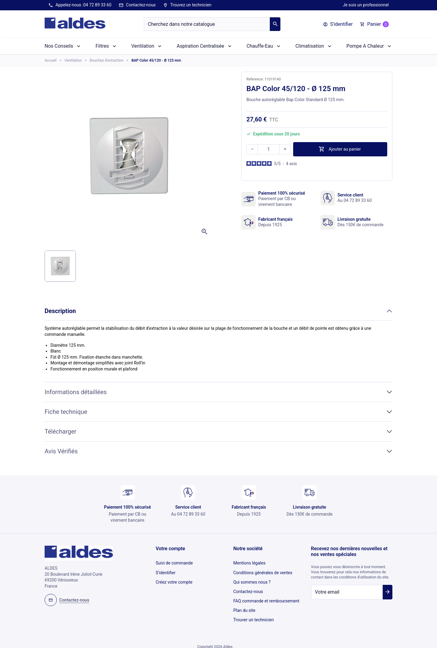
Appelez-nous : (79, 5)
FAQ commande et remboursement (266, 596)
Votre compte (170, 548)
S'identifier (165, 570)
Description (60, 311)
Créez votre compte (174, 579)
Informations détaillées (76, 392)
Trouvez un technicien (187, 5)
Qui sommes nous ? (252, 579)
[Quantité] (268, 149)
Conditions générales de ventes (262, 570)
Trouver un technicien (253, 612)
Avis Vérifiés (61, 451)
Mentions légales (249, 562)
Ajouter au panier (340, 149)
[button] (337, 24)
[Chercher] (207, 24)
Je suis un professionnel (366, 4)
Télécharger (60, 431)
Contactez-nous (137, 5)
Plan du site (244, 604)
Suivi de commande (174, 562)
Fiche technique (66, 411)
